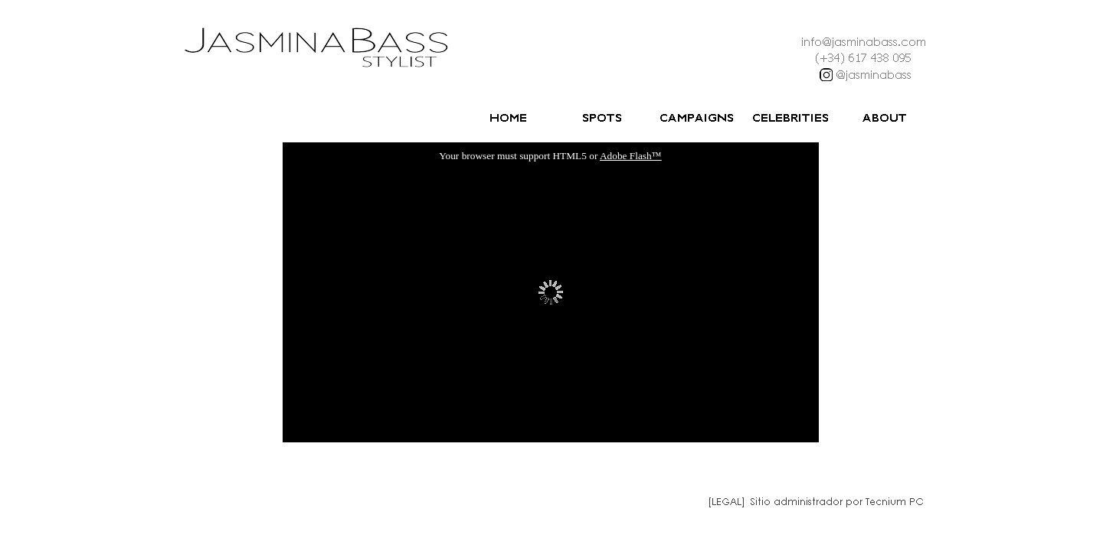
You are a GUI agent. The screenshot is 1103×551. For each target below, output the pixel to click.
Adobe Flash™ (631, 155)
